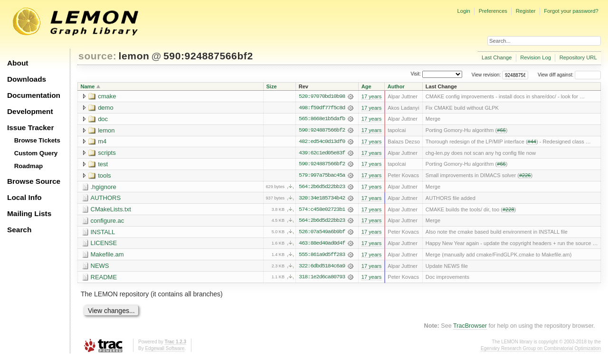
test (103, 164)
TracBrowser (470, 327)
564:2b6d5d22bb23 (322, 187)
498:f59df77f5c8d (322, 108)
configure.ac (107, 221)
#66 (501, 130)
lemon (134, 55)
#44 (532, 142)
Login (463, 11)
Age (366, 86)
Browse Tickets (37, 140)
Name (88, 86)
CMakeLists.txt (111, 210)
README (104, 278)
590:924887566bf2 (208, 55)
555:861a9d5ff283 (322, 256)
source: (97, 55)
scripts (107, 153)
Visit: (415, 74)
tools (104, 176)
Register (526, 11)
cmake (107, 96)
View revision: (486, 74)
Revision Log (535, 57)
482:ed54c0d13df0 (322, 142)
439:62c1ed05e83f (322, 153)
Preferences (493, 11)
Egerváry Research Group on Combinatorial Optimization (541, 350)
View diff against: (569, 74)
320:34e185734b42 (322, 199)
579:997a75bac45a (322, 176)
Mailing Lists (29, 213)
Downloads (26, 79)
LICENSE (104, 244)
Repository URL (578, 57)
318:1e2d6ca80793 (322, 279)
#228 (508, 210)
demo (106, 107)
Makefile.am (107, 255)
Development (30, 111)
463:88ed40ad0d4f (322, 244)
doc (103, 119)
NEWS (100, 267)
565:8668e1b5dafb (322, 119)
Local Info (24, 197)
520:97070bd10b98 (322, 96)
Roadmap (28, 166)
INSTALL (103, 233)
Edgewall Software (164, 350)
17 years (371, 96)
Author (396, 86)
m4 (102, 141)
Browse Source (33, 181)
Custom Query (36, 153)
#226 (525, 176)
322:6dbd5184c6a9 (322, 267)
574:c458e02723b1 (322, 210)
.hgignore (103, 187)
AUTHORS (106, 198)
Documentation (33, 95)
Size (271, 86)
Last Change (497, 57)
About (17, 63)
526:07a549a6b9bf (322, 233)
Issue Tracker (30, 127)
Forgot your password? (571, 11)
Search (19, 230)
